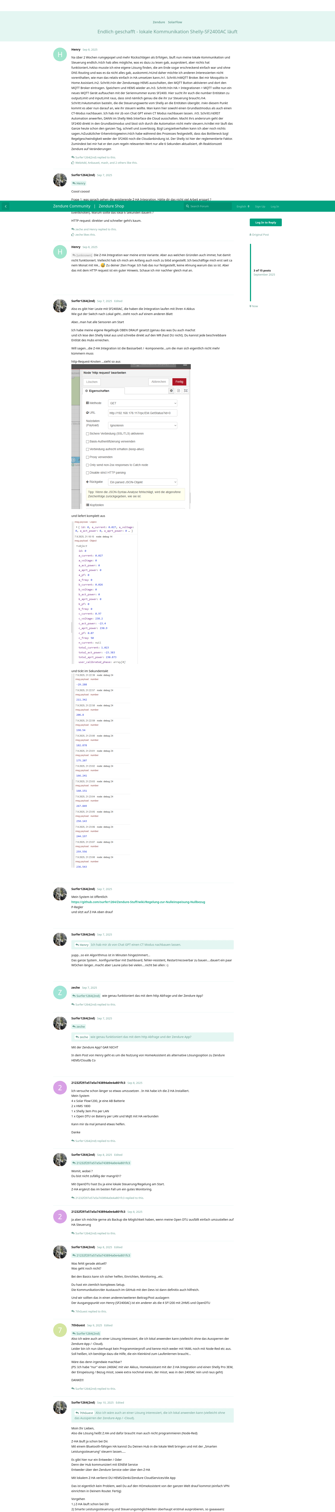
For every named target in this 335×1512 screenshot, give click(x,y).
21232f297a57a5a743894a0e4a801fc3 (103, 962)
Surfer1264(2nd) (88, 795)
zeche (80, 826)
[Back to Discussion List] (5, 5)
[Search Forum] (208, 5)
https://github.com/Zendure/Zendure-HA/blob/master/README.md (120, 1363)
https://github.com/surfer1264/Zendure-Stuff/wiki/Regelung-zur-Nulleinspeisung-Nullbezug (138, 701)
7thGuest (86, 1212)
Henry (84, 744)
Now (254, 106)
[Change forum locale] (243, 6)
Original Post (259, 34)
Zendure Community (71, 5)
